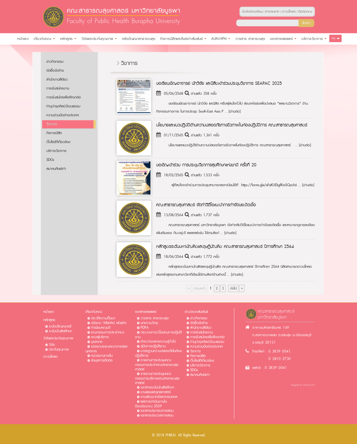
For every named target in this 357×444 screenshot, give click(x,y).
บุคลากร (96, 342)
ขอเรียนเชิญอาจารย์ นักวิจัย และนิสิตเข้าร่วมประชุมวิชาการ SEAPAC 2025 (219, 83)
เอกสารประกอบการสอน (157, 411)
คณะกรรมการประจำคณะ (107, 332)
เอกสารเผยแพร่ (145, 312)
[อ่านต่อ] (234, 111)
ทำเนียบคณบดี (100, 327)
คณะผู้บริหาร (100, 337)
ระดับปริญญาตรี (60, 326)
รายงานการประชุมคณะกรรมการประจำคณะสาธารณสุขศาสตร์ (156, 364)
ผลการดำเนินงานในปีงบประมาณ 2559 (151, 404)
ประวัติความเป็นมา (103, 318)
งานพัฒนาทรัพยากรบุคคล (159, 397)
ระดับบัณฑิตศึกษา (60, 331)
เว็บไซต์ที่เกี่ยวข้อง (58, 142)
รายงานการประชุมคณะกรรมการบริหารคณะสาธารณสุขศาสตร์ (157, 378)
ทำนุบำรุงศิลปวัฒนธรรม (63, 106)
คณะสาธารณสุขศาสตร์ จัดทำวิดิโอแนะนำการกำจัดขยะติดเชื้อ (206, 204)
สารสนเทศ (272, 11)
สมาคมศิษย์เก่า (56, 169)
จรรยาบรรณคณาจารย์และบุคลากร (107, 349)
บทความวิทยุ (149, 323)
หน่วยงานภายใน (102, 355)
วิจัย (52, 345)
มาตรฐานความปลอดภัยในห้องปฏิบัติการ (158, 353)
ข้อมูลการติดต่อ (102, 360)
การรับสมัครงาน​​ (57, 88)
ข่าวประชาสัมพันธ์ (196, 312)
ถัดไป (233, 288)
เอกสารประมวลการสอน (157, 415)
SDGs (50, 160)
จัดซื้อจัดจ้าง (55, 70)
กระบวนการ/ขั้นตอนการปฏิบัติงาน (158, 334)
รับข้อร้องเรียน (252, 11)
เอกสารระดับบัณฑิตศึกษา (157, 387)
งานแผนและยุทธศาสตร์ (156, 392)
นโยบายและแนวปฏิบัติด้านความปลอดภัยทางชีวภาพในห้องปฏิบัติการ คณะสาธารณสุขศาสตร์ (231, 124)
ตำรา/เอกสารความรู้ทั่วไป (158, 341)
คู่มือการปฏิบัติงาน (153, 346)
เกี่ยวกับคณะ (94, 312)
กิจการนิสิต (54, 133)
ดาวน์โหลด (50, 356)
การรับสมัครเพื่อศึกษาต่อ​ (63, 97)
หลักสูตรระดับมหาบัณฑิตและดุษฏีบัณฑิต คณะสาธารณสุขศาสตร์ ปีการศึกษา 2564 (225, 246)
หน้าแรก (48, 312)
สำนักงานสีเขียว (57, 79)
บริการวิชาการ (56, 151)
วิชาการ (51, 124)
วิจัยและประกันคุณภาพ (58, 338)
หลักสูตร (49, 320)
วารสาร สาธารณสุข (155, 318)
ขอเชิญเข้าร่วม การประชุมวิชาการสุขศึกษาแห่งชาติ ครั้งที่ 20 (206, 164)
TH (333, 38)
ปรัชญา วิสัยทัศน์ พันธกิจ (108, 323)
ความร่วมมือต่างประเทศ (62, 115)
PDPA (145, 327)
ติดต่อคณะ (305, 11)
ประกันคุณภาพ (59, 349)
